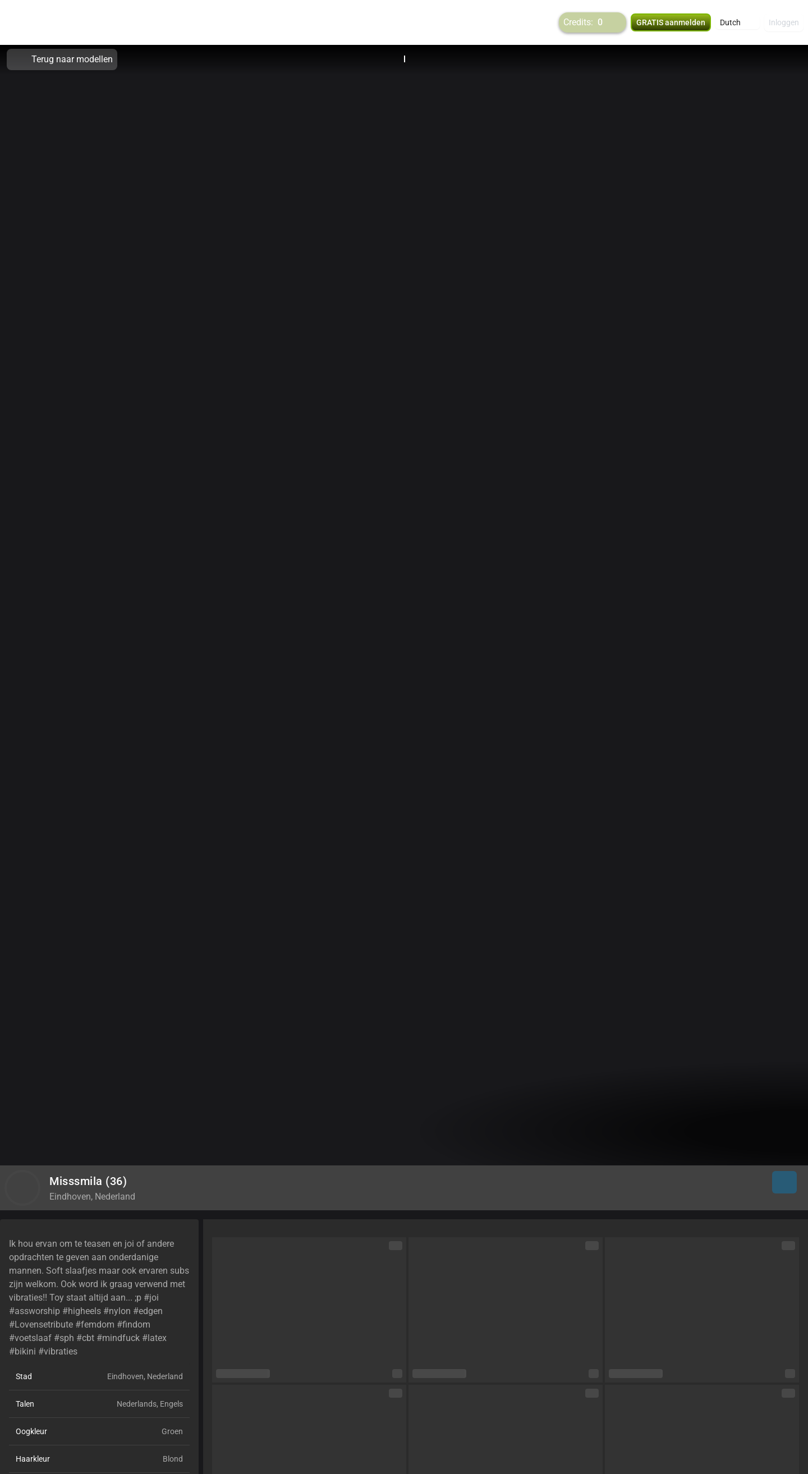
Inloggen (784, 22)
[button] (737, 22)
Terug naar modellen (62, 59)
